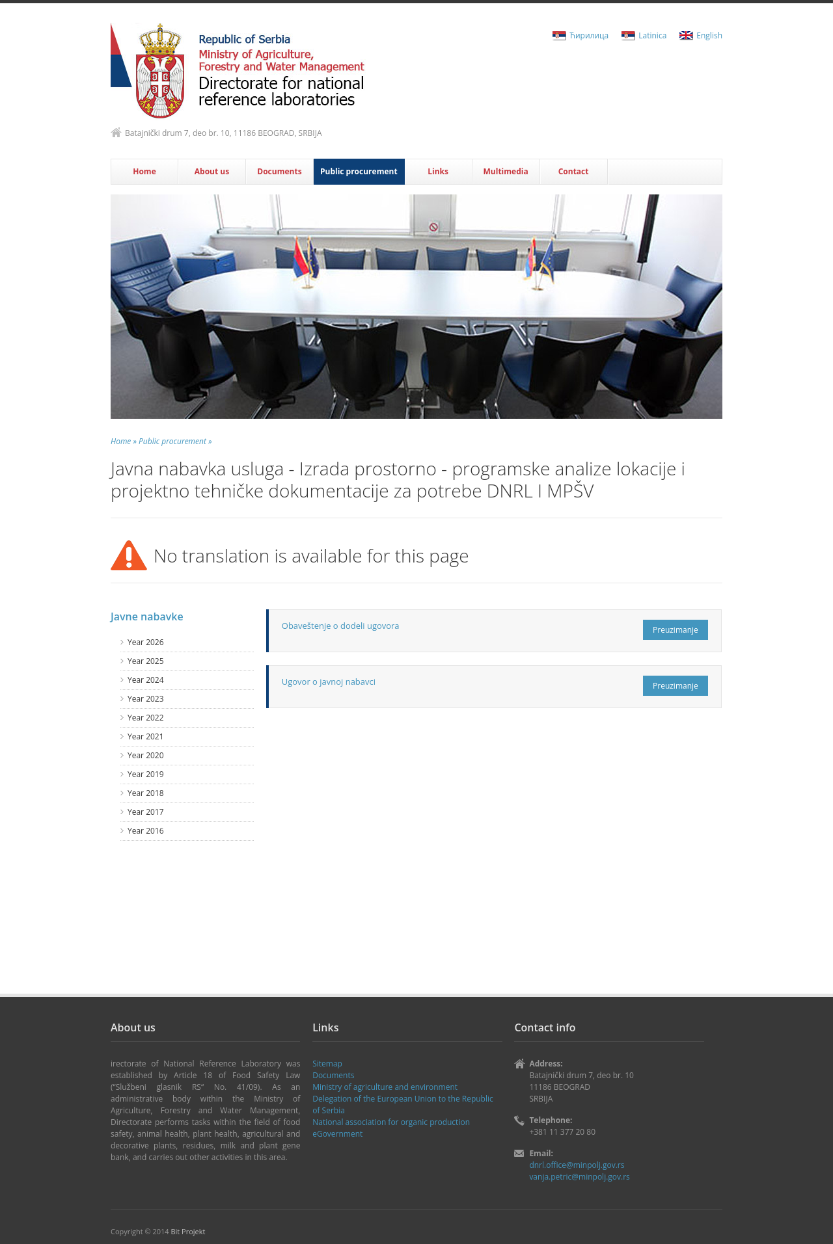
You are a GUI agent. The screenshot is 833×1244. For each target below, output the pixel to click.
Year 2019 (146, 774)
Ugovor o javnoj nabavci (329, 681)
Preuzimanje (675, 629)
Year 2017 (146, 811)
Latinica (652, 35)
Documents (279, 171)
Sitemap (327, 1063)
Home (144, 171)
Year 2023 (146, 698)
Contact (573, 171)
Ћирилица (588, 35)
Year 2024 (146, 679)
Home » (124, 441)
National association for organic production (391, 1122)
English (709, 35)
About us (212, 171)
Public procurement (359, 171)
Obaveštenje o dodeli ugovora (341, 625)
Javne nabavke (147, 616)
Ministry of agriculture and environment (384, 1086)
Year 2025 (146, 661)
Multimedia (506, 171)
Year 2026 (146, 642)
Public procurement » (175, 441)
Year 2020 (146, 755)
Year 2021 (146, 736)
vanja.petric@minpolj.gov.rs (579, 1176)
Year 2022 (146, 717)
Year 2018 (146, 793)
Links (438, 171)
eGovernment (337, 1133)
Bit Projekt (188, 1231)
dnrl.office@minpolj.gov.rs (576, 1165)
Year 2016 (146, 830)
